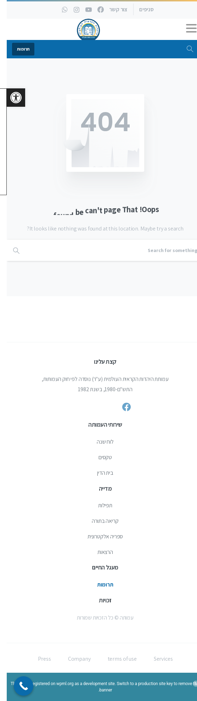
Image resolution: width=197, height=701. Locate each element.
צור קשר (111, 9)
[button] (9, 97)
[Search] (108, 250)
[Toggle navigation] (185, 30)
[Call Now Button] (17, 686)
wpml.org (58, 683)
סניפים (140, 9)
